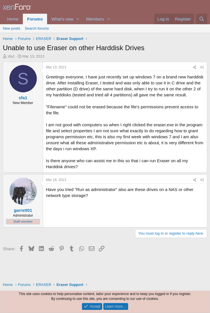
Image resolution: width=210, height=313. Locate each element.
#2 (202, 180)
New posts (11, 28)
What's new (62, 19)
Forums (35, 19)
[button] (78, 19)
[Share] (194, 67)
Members (95, 19)
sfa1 (11, 56)
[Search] (201, 19)
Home (13, 19)
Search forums (37, 28)
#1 (202, 67)
